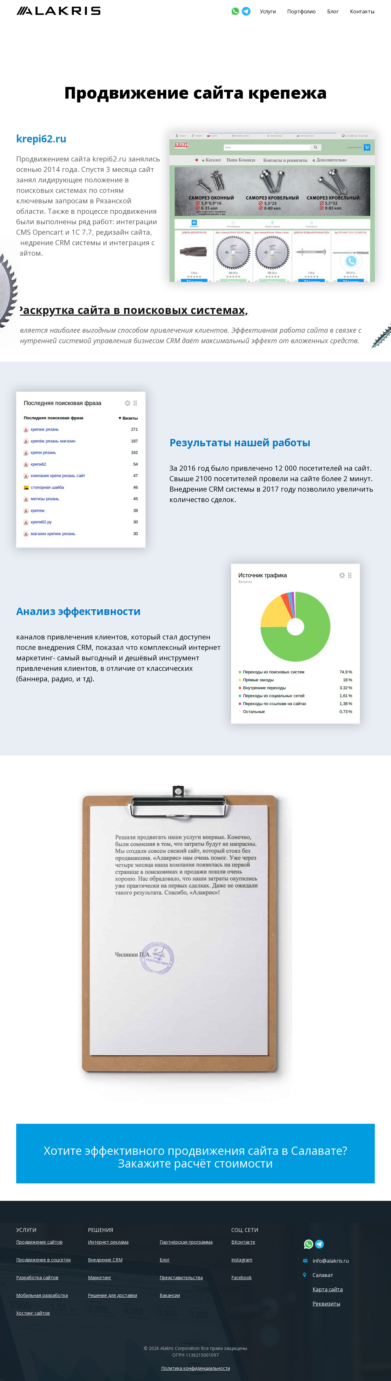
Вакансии (170, 1295)
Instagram (241, 1260)
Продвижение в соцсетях (43, 1260)
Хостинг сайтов (33, 1313)
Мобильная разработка (42, 1295)
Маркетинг (99, 1277)
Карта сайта (328, 1289)
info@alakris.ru (326, 1261)
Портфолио (301, 11)
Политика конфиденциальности (195, 1368)
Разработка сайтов (37, 1277)
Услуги (268, 11)
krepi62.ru (41, 138)
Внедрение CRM (105, 1260)
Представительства (181, 1277)
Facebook (241, 1277)
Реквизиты (326, 1303)
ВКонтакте (243, 1242)
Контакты (362, 11)
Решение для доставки (112, 1295)
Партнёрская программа (186, 1242)
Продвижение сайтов (39, 1242)
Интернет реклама (108, 1242)
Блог (333, 11)
